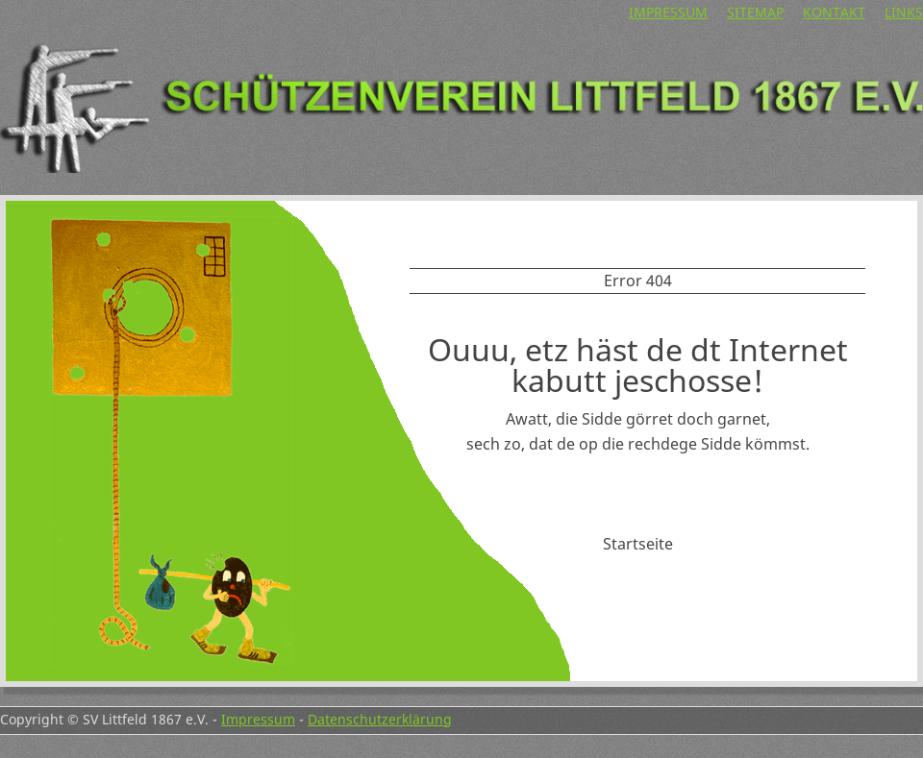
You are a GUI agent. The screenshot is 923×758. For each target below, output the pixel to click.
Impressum (668, 12)
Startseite (638, 543)
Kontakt (834, 12)
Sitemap (755, 12)
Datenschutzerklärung (380, 719)
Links (904, 12)
